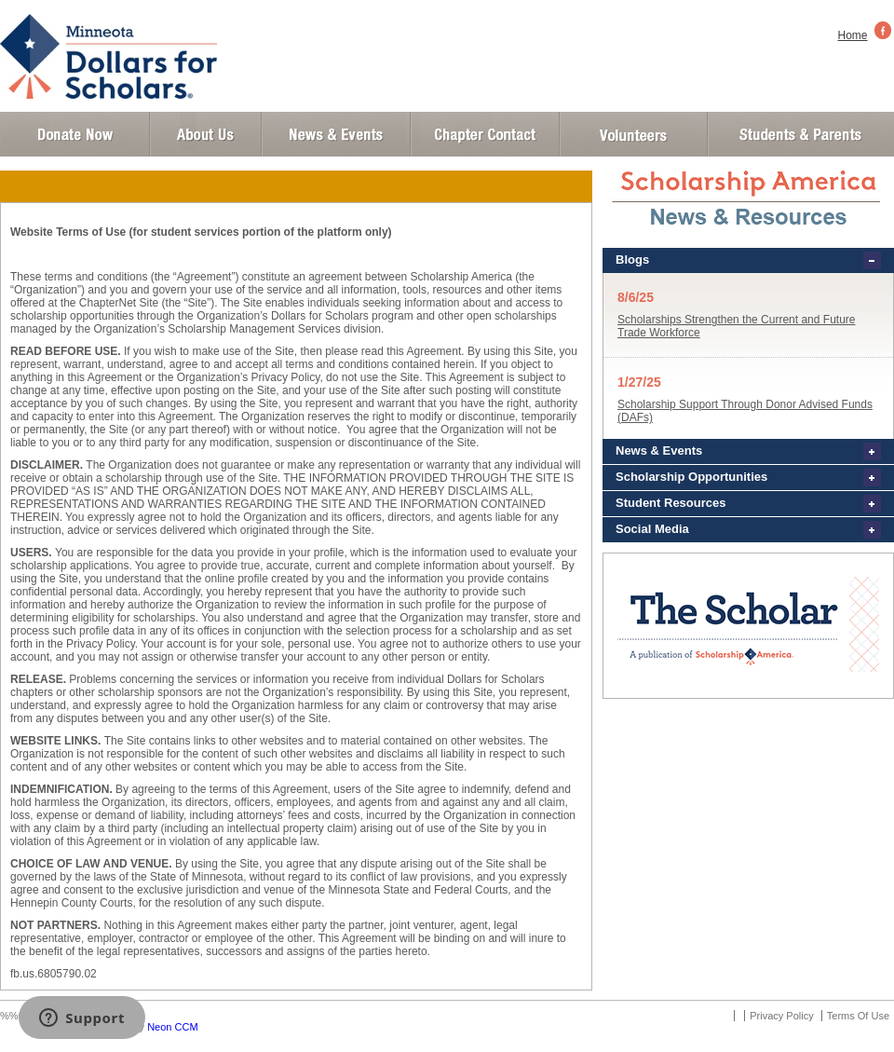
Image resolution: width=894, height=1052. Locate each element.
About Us (206, 134)
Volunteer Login (633, 134)
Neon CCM (172, 1026)
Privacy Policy (781, 1015)
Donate (75, 134)
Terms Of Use (858, 1015)
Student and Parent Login (800, 134)
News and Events (336, 134)
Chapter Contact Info (485, 134)
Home (853, 35)
